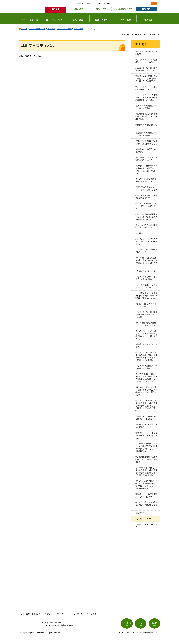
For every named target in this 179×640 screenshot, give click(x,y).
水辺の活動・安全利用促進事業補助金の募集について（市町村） (146, 314)
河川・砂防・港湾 (64, 29)
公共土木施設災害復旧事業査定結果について (146, 196)
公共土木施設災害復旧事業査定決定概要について (146, 226)
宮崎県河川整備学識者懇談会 (146, 525)
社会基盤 (51, 29)
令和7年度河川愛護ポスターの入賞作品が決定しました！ (146, 206)
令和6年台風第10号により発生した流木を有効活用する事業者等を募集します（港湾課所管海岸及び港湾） (146, 406)
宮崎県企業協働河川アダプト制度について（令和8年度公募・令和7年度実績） (146, 78)
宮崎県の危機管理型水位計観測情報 (146, 150)
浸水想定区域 (140, 513)
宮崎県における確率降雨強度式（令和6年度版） (146, 278)
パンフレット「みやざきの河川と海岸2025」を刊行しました (146, 241)
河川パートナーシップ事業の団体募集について (146, 88)
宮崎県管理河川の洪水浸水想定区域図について (146, 159)
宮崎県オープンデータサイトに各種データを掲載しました (146, 435)
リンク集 (92, 614)
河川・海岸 (78, 29)
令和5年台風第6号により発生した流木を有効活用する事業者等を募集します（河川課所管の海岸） (146, 484)
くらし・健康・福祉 (37, 29)
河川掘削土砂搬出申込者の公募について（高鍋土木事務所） (146, 459)
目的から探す (78, 9)
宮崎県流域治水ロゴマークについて (146, 345)
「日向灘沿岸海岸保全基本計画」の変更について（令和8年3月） (146, 116)
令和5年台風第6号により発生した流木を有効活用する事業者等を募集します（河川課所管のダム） (146, 447)
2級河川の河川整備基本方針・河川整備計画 (146, 134)
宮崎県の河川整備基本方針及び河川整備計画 (146, 367)
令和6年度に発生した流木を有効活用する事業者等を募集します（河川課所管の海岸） (146, 335)
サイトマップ (77, 614)
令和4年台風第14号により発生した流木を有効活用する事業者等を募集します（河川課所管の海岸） (146, 356)
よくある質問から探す (124, 9)
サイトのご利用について (31, 614)
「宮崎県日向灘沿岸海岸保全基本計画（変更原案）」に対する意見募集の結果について (146, 169)
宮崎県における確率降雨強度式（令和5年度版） (146, 417)
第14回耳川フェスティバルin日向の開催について (146, 305)
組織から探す (101, 9)
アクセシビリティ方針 (56, 614)
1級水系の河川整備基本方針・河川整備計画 (146, 107)
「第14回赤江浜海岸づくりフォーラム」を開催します (146, 188)
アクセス (140, 623)
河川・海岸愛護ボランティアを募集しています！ (146, 286)
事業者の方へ (146, 9)
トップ (24, 29)
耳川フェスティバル (143, 519)
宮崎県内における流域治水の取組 (146, 53)
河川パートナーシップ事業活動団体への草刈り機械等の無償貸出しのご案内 (146, 97)
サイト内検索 (115, 3)
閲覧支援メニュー (83, 3)
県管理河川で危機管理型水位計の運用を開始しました (146, 142)
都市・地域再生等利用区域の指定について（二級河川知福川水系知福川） (146, 216)
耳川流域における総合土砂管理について (146, 251)
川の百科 (139, 233)
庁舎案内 (154, 623)
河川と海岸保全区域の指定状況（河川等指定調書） (146, 61)
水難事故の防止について (145, 271)
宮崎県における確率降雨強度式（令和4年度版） (146, 495)
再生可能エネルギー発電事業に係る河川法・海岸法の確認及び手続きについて (146, 295)
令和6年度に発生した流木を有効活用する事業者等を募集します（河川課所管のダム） (146, 261)
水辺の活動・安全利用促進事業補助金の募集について (146, 69)
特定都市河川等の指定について (146, 126)
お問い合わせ (127, 623)
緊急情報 (55, 9)
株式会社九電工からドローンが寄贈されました (146, 426)
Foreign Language (103, 3)
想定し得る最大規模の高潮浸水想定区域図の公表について (146, 504)
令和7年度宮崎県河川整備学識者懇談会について (146, 180)
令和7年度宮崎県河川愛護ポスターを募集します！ (146, 324)
